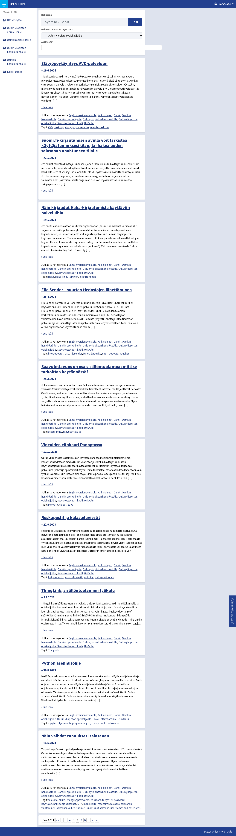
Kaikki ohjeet (105, 115)
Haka (51, 276)
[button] (232, 611)
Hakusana (46, 14)
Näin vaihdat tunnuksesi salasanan (75, 736)
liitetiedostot (56, 353)
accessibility (55, 431)
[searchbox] (43, 47)
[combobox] (101, 47)
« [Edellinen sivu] (62, 820)
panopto (53, 504)
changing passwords (78, 800)
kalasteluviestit (74, 577)
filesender (76, 353)
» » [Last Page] (97, 820)
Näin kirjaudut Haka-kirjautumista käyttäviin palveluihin (85, 210)
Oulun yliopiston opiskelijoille (74, 719)
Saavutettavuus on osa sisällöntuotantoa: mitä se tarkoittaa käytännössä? (89, 369)
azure (62, 800)
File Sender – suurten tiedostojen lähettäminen (86, 289)
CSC (67, 353)
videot (63, 504)
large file (96, 353)
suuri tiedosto (110, 353)
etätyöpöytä (72, 127)
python (93, 723)
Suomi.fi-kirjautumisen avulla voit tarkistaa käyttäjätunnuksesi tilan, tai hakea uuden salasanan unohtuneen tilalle (84, 145)
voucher (124, 353)
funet (86, 353)
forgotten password (113, 800)
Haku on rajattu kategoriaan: (57, 29)
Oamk (117, 115)
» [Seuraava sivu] (92, 820)
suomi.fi (80, 808)
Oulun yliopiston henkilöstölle (100, 119)
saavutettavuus (72, 431)
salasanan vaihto (66, 808)
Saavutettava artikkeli (70, 123)
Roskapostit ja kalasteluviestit (70, 517)
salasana (53, 800)
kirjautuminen (87, 276)
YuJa (70, 504)
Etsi (135, 22)
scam (111, 577)
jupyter (52, 723)
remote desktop (99, 127)
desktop (59, 127)
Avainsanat (47, 41)
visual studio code (108, 723)
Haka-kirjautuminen (66, 276)
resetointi (103, 804)
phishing (89, 577)
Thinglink (53, 650)
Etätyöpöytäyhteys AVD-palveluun (74, 63)
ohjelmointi (64, 723)
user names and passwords (125, 808)
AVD (50, 127)
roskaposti (101, 577)
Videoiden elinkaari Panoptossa (71, 444)
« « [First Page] (57, 820)
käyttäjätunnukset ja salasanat (58, 804)
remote (84, 127)
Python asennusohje (61, 663)
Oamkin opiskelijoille (70, 119)
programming (79, 723)
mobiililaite (89, 804)
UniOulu (89, 123)
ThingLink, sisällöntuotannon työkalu (78, 590)
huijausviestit (56, 577)
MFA (79, 804)
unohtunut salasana (98, 808)
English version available (82, 115)
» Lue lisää (47, 107)
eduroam (95, 800)
